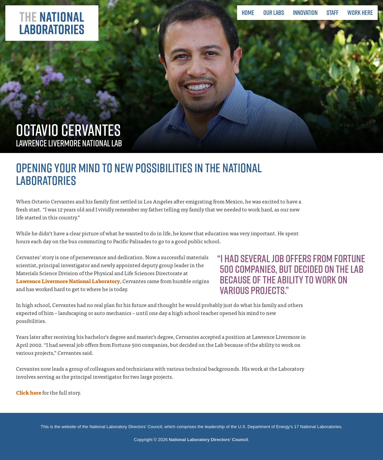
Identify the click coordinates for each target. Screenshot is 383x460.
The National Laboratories (51, 23)
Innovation (305, 12)
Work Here (360, 12)
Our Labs (273, 12)
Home (248, 12)
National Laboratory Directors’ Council (208, 439)
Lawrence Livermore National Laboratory (68, 280)
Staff (332, 12)
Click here (28, 392)
